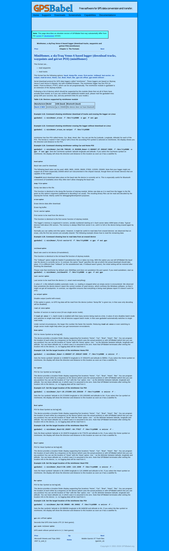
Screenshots (75, 15)
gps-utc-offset (82, 77)
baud (66, 75)
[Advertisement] (76, 23)
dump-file (73, 75)
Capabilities (90, 15)
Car (59, 77)
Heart (69, 77)
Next (102, 49)
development (49, 36)
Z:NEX (42, 107)
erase (80, 75)
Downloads (59, 15)
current (39, 36)
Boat (64, 77)
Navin (37, 107)
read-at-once (45, 77)
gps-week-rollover (96, 77)
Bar (73, 77)
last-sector (106, 75)
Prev (36, 49)
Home (36, 15)
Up (69, 534)
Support (46, 15)
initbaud (97, 75)
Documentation (107, 15)
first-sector (88, 75)
